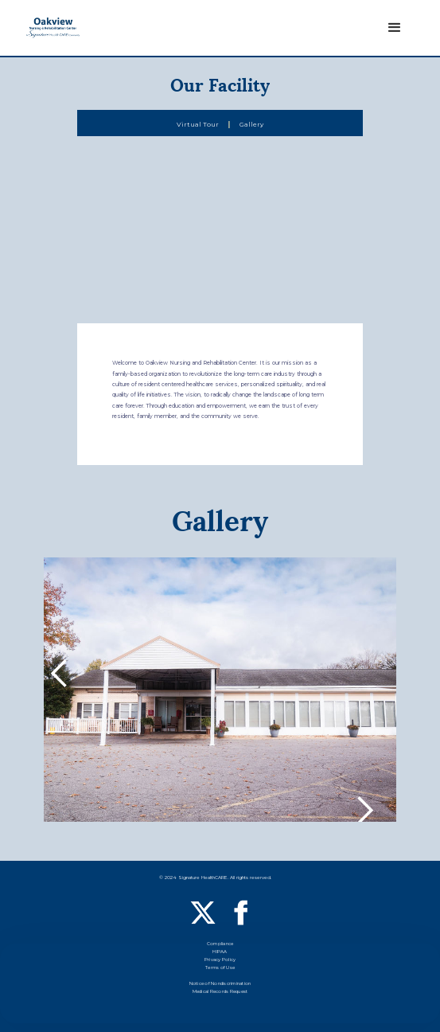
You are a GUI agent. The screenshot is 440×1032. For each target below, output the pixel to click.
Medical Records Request (220, 992)
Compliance (220, 945)
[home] (52, 28)
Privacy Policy (220, 961)
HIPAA (219, 953)
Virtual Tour (198, 124)
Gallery (251, 124)
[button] (395, 28)
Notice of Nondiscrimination (220, 984)
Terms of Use (220, 969)
